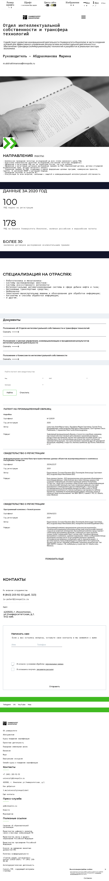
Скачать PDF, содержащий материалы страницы (19, 870)
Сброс (103, 3)
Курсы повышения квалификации (16, 739)
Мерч (5, 755)
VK (14, 705)
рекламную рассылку (45, 669)
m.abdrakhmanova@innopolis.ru (19, 63)
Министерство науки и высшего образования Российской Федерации (18, 838)
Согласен (88, 878)
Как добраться (9, 786)
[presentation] (29, 653)
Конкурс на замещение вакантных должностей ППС (17, 849)
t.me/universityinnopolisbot (15, 790)
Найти (10, 393)
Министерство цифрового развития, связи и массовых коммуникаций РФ (18, 832)
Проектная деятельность (13, 743)
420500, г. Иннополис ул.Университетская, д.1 (23, 782)
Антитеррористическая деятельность (18, 865)
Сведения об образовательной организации (16, 826)
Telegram (7, 705)
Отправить (54, 686)
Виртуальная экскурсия (13, 759)
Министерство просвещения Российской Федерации (20, 843)
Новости (6, 810)
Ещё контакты (8, 794)
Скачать (7, 332)
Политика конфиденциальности (15, 854)
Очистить (24, 393)
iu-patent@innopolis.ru (16, 599)
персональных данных (54, 664)
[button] (24, 378)
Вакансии (6, 751)
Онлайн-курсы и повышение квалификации (20, 763)
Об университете (10, 731)
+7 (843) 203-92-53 (11, 774)
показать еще (54, 559)
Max (29, 705)
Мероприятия (8, 814)
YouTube (21, 705)
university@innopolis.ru (14, 778)
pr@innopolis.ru (10, 806)
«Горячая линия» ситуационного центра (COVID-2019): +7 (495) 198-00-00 (19, 859)
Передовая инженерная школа (15, 747)
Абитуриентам (8, 735)
